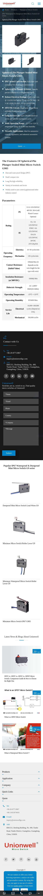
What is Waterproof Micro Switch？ (17, 753)
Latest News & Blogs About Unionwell (21, 636)
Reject (15, 890)
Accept (24, 890)
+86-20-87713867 (14, 353)
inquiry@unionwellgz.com (17, 359)
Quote (21, 146)
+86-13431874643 (13, 812)
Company (6, 785)
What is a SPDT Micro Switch (15, 717)
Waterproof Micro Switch (28, 10)
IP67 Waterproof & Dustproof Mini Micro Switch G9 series (20, 15)
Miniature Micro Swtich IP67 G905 (17, 621)
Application (7, 778)
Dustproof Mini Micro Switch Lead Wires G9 (21, 505)
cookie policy (18, 886)
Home (7, 10)
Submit (9, 453)
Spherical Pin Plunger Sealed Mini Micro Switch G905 (21, 20)
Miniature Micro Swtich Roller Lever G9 (19, 543)
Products (14, 10)
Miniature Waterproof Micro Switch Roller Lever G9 (19, 582)
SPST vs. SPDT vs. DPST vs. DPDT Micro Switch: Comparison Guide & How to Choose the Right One (20, 678)
